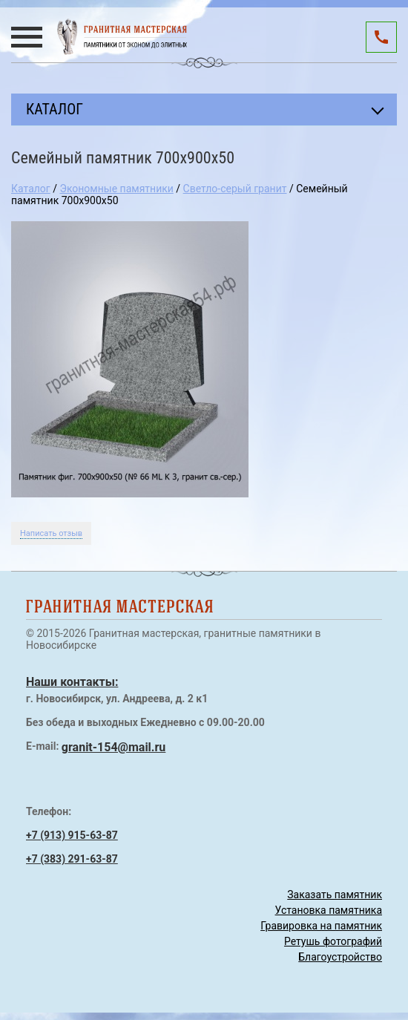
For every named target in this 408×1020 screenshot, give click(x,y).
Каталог (30, 188)
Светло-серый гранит (235, 188)
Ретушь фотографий (333, 941)
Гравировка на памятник (321, 926)
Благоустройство (340, 957)
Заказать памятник (334, 894)
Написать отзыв (51, 533)
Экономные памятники (116, 188)
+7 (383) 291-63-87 (72, 859)
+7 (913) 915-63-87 (72, 835)
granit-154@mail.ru (113, 747)
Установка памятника (328, 910)
